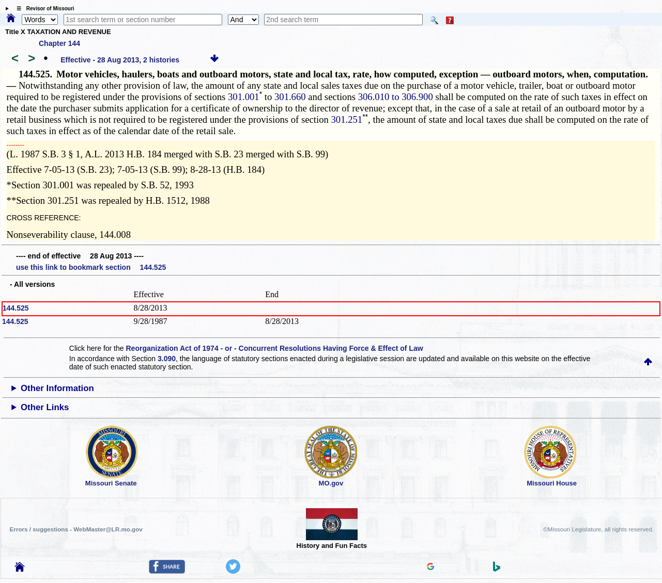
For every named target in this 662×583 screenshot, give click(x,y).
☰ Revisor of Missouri (42, 8)
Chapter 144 (59, 43)
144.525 (16, 308)
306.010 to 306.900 (395, 96)
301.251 (347, 119)
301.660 (290, 96)
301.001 (243, 96)
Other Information (57, 388)
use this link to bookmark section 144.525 (91, 267)
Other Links (45, 407)
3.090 (167, 358)
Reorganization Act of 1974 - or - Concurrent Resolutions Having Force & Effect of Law (274, 348)
